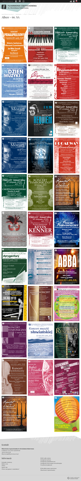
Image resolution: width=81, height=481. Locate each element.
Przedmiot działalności (46, 465)
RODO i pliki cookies (45, 458)
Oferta (3, 465)
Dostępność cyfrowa (45, 460)
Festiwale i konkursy (7, 462)
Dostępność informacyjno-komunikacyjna (51, 463)
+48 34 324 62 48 (6, 452)
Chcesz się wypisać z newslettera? (10, 469)
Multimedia (18, 14)
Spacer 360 (5, 467)
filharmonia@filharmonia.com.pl (10, 454)
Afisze (25, 14)
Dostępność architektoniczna (47, 461)
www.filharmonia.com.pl (8, 14)
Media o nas (5, 464)
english (8, 1)
